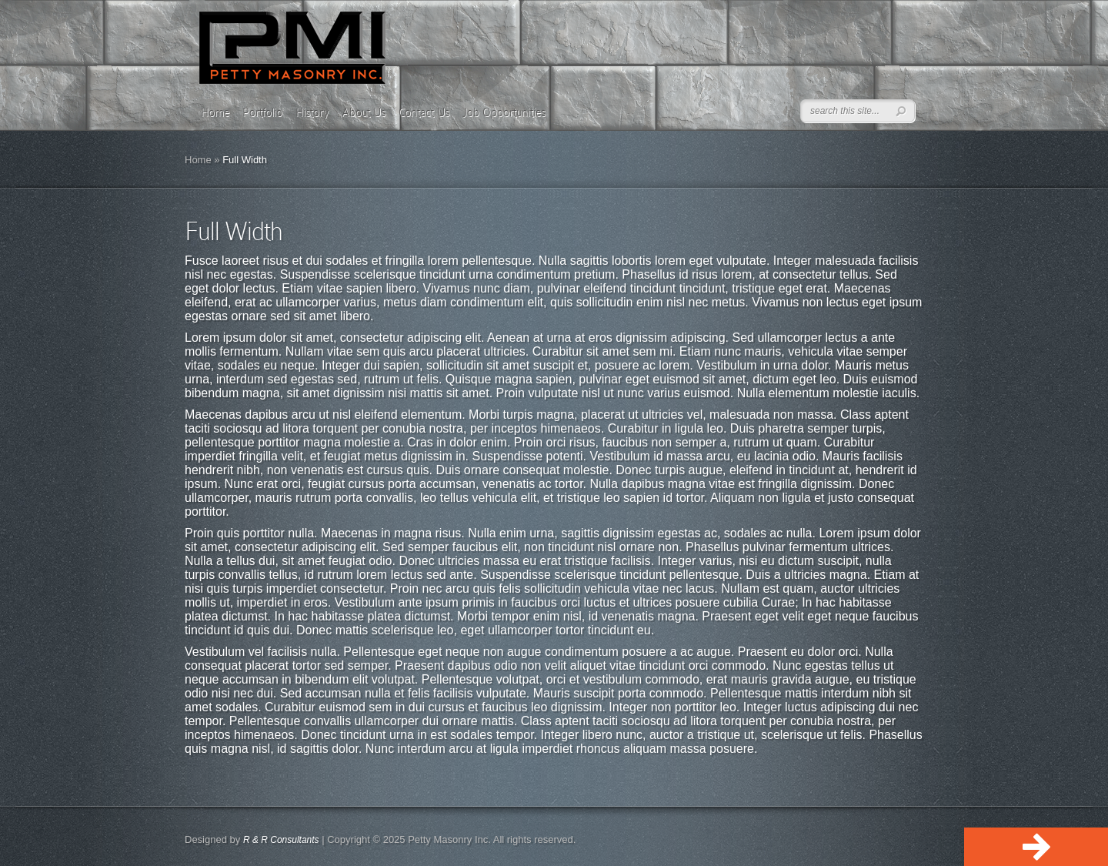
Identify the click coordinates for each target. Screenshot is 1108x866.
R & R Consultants (281, 839)
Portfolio (262, 112)
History (312, 112)
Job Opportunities (504, 112)
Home (215, 112)
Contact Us (424, 112)
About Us (363, 112)
